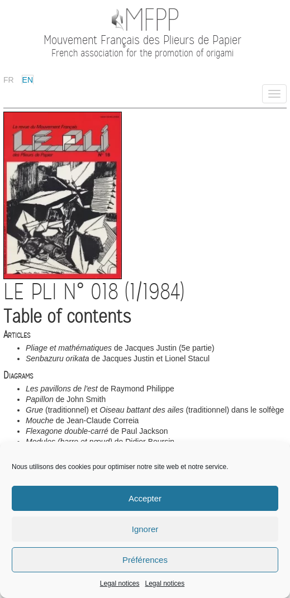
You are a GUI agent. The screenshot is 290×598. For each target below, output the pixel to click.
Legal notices (120, 583)
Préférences (145, 559)
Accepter (145, 498)
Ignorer (145, 529)
